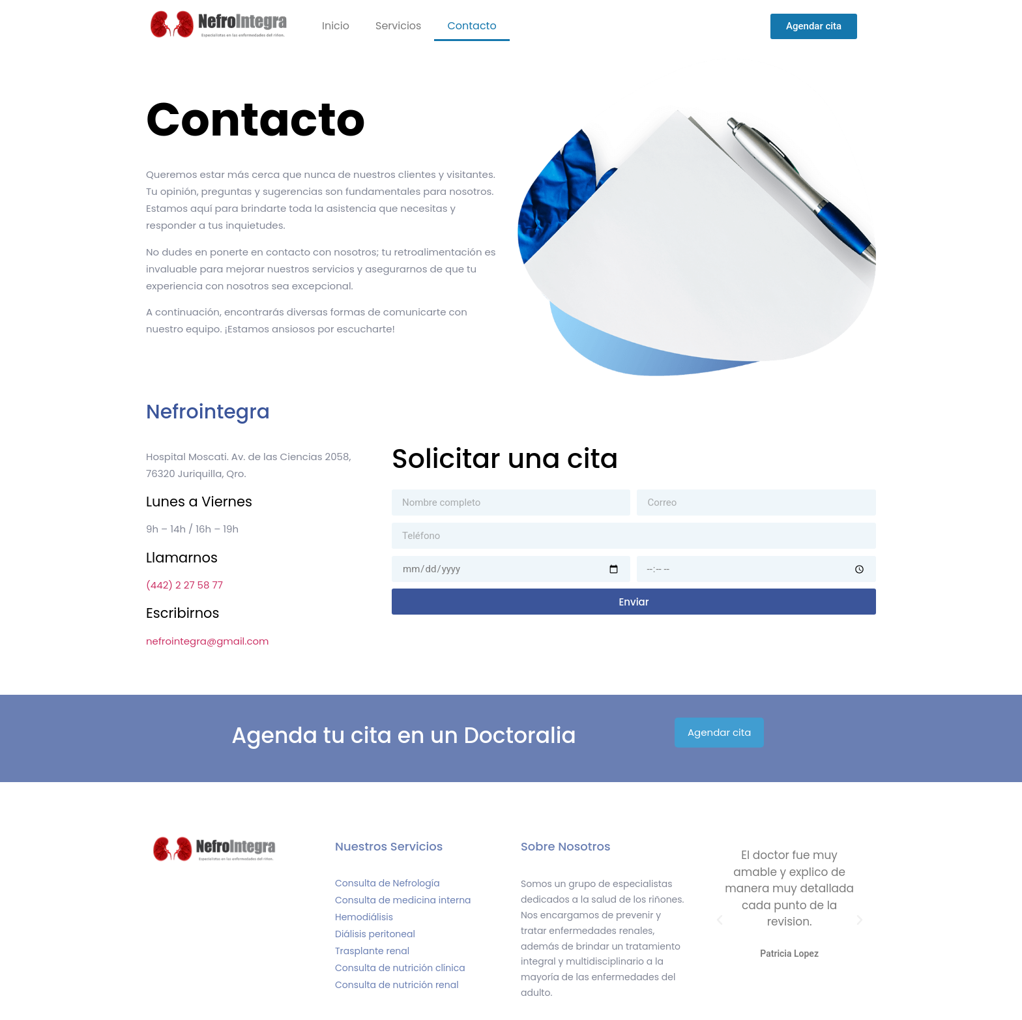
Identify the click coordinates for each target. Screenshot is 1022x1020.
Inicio (335, 25)
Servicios (398, 25)
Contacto (471, 25)
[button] (719, 920)
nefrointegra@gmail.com (207, 641)
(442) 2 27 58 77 (184, 585)
